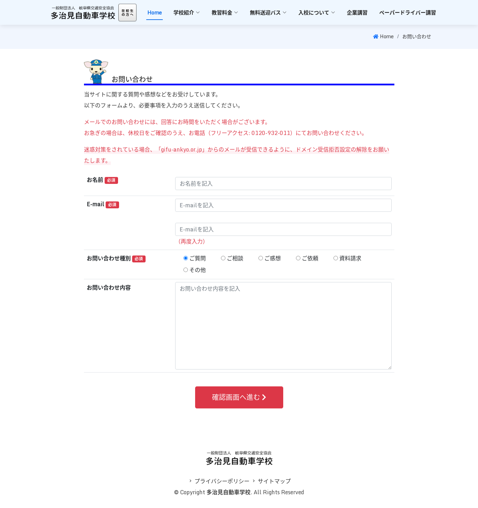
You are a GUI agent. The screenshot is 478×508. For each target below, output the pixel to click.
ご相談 (235, 261)
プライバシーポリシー (221, 481)
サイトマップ (274, 481)
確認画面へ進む (239, 400)
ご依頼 (310, 261)
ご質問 (197, 261)
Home (154, 12)
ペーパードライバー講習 (407, 12)
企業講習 (357, 12)
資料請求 (350, 261)
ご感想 (272, 261)
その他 (197, 273)
